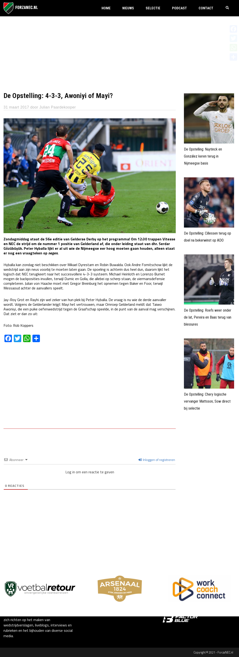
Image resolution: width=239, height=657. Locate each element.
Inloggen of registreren (156, 459)
